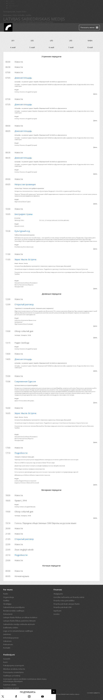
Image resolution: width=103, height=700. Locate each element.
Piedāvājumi (9, 654)
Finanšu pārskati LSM (62, 607)
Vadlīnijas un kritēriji (11, 675)
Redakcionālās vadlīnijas (13, 610)
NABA (31, 22)
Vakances (7, 641)
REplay (12, 3)
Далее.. (95, 94)
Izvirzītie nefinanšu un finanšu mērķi (69, 597)
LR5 (26, 22)
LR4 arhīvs (49, 22)
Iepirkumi (57, 610)
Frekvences (8, 644)
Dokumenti (7, 614)
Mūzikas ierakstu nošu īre (14, 669)
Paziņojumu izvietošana (13, 672)
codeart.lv (97, 693)
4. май (13, 47)
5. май (32, 47)
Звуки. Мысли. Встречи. (26, 259)
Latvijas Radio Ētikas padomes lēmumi (19, 620)
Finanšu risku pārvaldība (64, 600)
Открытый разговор (24, 304)
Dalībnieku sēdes (10, 627)
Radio (5, 593)
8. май (90, 47)
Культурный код (22, 231)
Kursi (5, 662)
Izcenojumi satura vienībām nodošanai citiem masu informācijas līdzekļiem (25, 680)
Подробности (21, 453)
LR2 (20, 22)
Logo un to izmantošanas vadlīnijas (18, 631)
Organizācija (8, 597)
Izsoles (57, 614)
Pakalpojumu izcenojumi (13, 665)
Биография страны (23, 214)
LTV (10, 8)
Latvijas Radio (9, 22)
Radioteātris (39, 22)
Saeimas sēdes (9, 684)
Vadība (6, 600)
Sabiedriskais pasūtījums (14, 607)
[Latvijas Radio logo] (8, 27)
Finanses (58, 589)
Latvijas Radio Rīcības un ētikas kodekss (20, 617)
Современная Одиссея (25, 381)
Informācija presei (11, 637)
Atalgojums (58, 593)
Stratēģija (7, 604)
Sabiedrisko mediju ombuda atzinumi (19, 624)
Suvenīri (6, 659)
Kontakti (6, 648)
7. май (71, 47)
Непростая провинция (25, 184)
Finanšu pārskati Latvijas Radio (67, 604)
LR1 (16, 22)
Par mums (8, 589)
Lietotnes (7, 634)
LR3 (23, 22)
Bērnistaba (13, 5)
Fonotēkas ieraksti (11, 688)
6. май (51, 47)
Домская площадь (23, 77)
